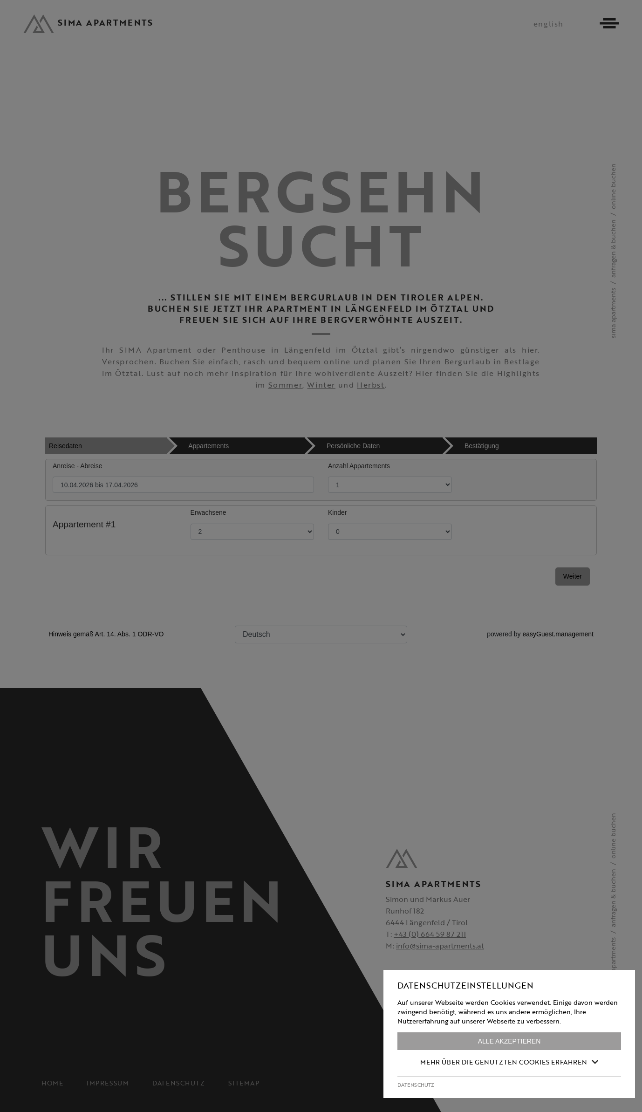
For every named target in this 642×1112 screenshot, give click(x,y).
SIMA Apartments (613, 313)
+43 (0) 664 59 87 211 (430, 934)
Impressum (108, 1083)
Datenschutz (178, 1083)
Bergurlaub (467, 361)
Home (52, 1083)
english (548, 23)
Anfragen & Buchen (613, 248)
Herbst (371, 384)
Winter (321, 384)
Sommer (285, 384)
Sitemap (243, 1083)
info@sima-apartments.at (440, 945)
